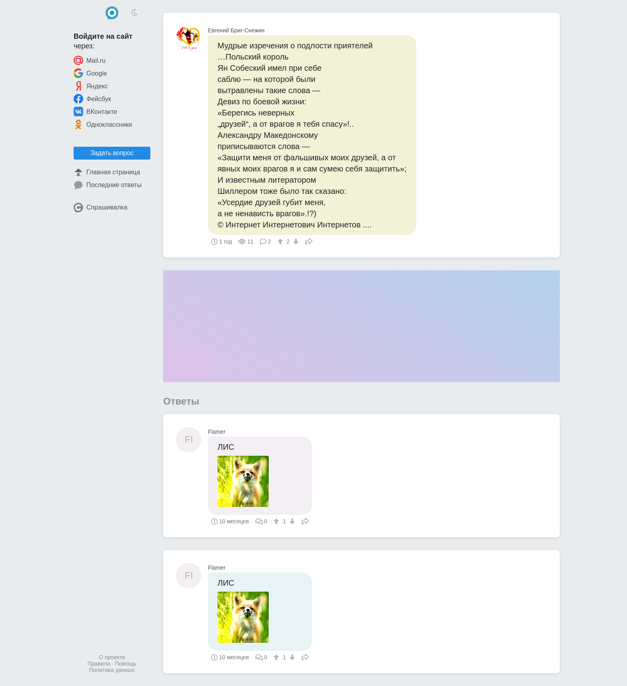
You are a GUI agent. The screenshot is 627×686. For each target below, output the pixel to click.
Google (90, 73)
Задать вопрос (112, 153)
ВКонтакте (95, 111)
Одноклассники (103, 124)
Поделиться (308, 241)
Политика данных (112, 670)
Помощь (125, 663)
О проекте (112, 657)
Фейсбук (92, 99)
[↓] (295, 241)
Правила (99, 663)
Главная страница (107, 172)
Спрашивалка (101, 207)
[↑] (281, 241)
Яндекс (91, 86)
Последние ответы (108, 185)
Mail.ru (90, 60)
